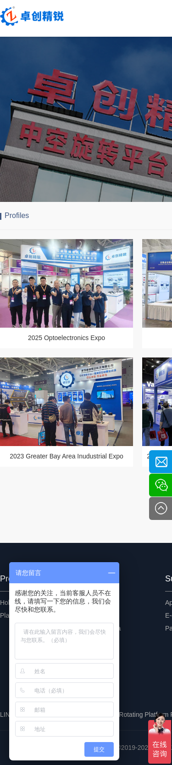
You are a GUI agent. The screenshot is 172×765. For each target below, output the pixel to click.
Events (92, 602)
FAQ (89, 641)
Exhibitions (98, 615)
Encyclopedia (102, 628)
